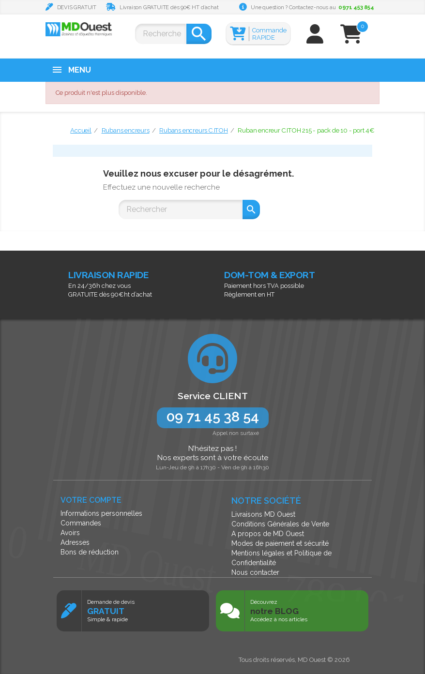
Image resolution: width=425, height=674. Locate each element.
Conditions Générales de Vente (280, 524)
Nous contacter (255, 572)
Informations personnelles (101, 513)
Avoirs (70, 533)
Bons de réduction (90, 552)
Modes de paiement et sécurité (280, 543)
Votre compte (91, 500)
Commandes (81, 523)
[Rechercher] (160, 34)
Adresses (75, 542)
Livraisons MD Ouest (263, 514)
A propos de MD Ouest (267, 534)
